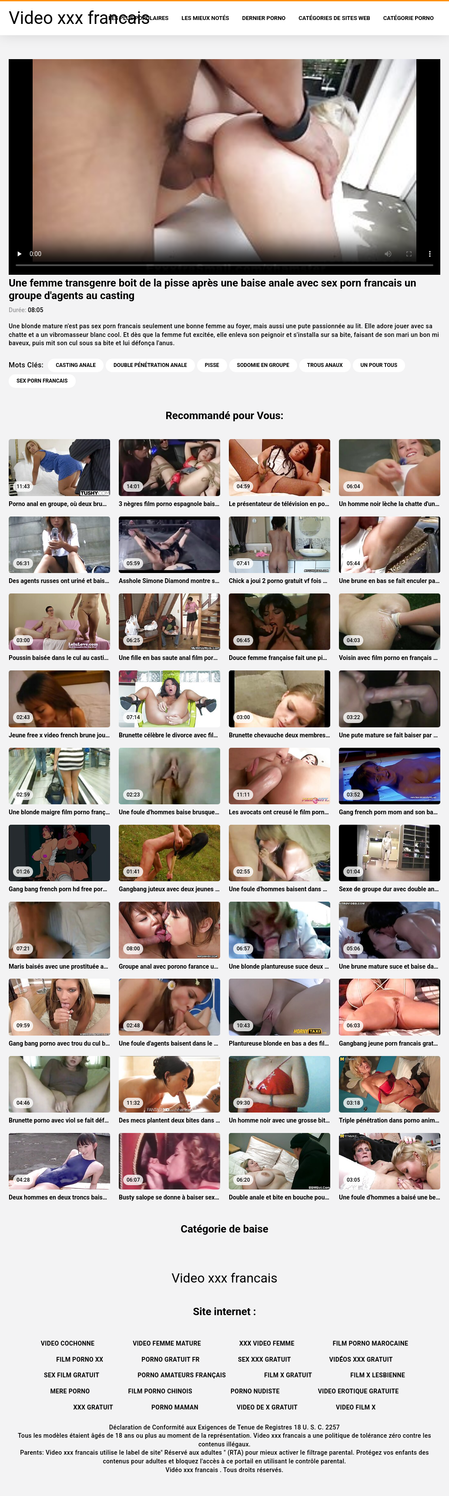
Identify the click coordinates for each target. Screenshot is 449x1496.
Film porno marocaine (371, 1343)
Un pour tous (379, 365)
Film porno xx (79, 1359)
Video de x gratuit (267, 1407)
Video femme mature (167, 1343)
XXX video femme (267, 1343)
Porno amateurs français (181, 1375)
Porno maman (174, 1407)
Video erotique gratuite (358, 1391)
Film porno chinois (160, 1391)
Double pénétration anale (150, 365)
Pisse (212, 365)
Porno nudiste (255, 1391)
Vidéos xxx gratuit (361, 1359)
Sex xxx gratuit (264, 1359)
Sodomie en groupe (263, 365)
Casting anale (76, 365)
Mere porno (70, 1391)
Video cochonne (67, 1343)
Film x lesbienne (377, 1375)
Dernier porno (264, 18)
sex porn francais (42, 381)
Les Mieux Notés (205, 18)
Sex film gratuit (71, 1375)
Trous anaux (325, 365)
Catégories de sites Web (334, 18)
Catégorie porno (408, 18)
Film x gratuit (288, 1375)
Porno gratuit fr (170, 1359)
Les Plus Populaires (138, 18)
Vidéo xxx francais (193, 1469)
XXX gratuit (93, 1407)
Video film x (356, 1407)
